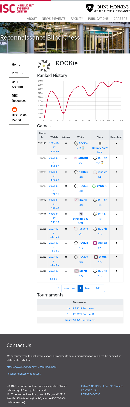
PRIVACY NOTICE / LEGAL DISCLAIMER (102, 386)
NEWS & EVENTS (54, 18)
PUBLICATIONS (98, 18)
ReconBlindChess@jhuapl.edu (24, 373)
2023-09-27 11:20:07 (54, 162)
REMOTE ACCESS (90, 394)
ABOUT (32, 18)
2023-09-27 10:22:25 (54, 218)
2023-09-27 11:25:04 (54, 147)
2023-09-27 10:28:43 (54, 204)
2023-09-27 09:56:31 (54, 275)
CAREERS (120, 18)
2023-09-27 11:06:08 (54, 176)
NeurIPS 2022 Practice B (80, 314)
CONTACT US (88, 390)
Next (88, 288)
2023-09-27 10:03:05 (54, 260)
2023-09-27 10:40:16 (54, 190)
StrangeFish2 (100, 147)
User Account (17, 84)
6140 (99, 288)
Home (16, 64)
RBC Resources (19, 98)
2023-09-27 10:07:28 (54, 232)
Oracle (100, 185)
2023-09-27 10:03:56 (54, 246)
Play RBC (18, 73)
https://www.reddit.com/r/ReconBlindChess (32, 366)
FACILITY (77, 18)
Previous (69, 288)
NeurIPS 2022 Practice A (80, 308)
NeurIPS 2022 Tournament (80, 320)
